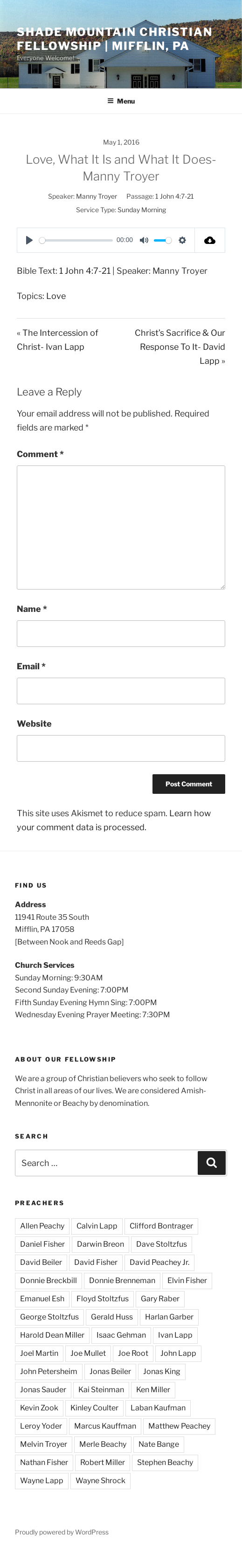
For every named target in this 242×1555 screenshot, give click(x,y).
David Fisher (96, 1262)
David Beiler (41, 1262)
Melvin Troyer (43, 1444)
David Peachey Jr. (159, 1262)
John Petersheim (48, 1371)
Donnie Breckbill (48, 1280)
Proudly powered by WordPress (62, 1532)
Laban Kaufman (158, 1407)
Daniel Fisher (42, 1244)
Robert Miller (102, 1462)
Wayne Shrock (100, 1480)
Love (56, 296)
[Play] (29, 240)
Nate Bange (158, 1444)
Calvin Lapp (97, 1226)
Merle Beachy (102, 1444)
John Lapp (178, 1353)
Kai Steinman (101, 1389)
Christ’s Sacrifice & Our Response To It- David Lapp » (180, 347)
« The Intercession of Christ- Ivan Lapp (57, 340)
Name (32, 609)
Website (34, 724)
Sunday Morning (142, 210)
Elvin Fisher (187, 1280)
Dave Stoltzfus (161, 1244)
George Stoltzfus (49, 1316)
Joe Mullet (88, 1353)
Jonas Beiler (110, 1371)
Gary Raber (160, 1298)
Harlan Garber (169, 1316)
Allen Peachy (42, 1226)
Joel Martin (39, 1353)
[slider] (76, 240)
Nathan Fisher (44, 1462)
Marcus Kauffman (105, 1426)
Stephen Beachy (165, 1462)
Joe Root (133, 1353)
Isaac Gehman (121, 1335)
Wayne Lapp (41, 1480)
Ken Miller (153, 1389)
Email (31, 666)
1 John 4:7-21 (174, 196)
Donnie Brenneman (122, 1280)
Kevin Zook (39, 1407)
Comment (40, 454)
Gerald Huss (112, 1316)
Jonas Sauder (43, 1389)
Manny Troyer (96, 196)
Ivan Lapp (175, 1335)
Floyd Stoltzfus (102, 1298)
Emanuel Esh (42, 1298)
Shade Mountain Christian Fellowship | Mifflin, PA (115, 39)
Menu (121, 101)
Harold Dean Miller (52, 1335)
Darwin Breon (100, 1244)
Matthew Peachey (179, 1426)
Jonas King (161, 1371)
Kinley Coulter (94, 1407)
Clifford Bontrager (161, 1226)
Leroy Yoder (41, 1426)
